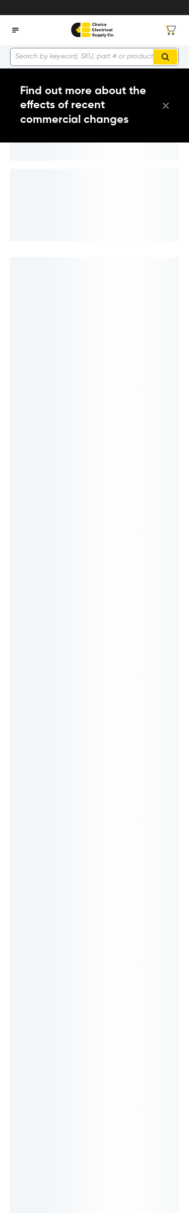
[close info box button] (166, 106)
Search (167, 57)
